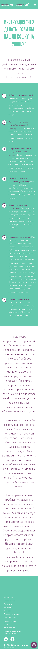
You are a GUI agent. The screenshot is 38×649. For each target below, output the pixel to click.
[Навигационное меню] (35, 5)
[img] (7, 4)
